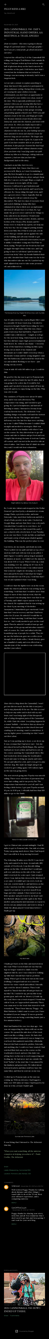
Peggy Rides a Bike (15, 9)
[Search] (43, 4)
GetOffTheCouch (19, 1208)
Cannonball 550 (25, 1170)
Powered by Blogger (24, 1331)
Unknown (16, 1186)
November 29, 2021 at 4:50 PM (32, 1186)
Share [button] (6, 1167)
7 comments (14, 1315)
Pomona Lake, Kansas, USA (21, 1174)
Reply (14, 1203)
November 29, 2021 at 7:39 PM (23, 1210)
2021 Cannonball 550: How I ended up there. (22, 1309)
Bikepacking (13, 1170)
